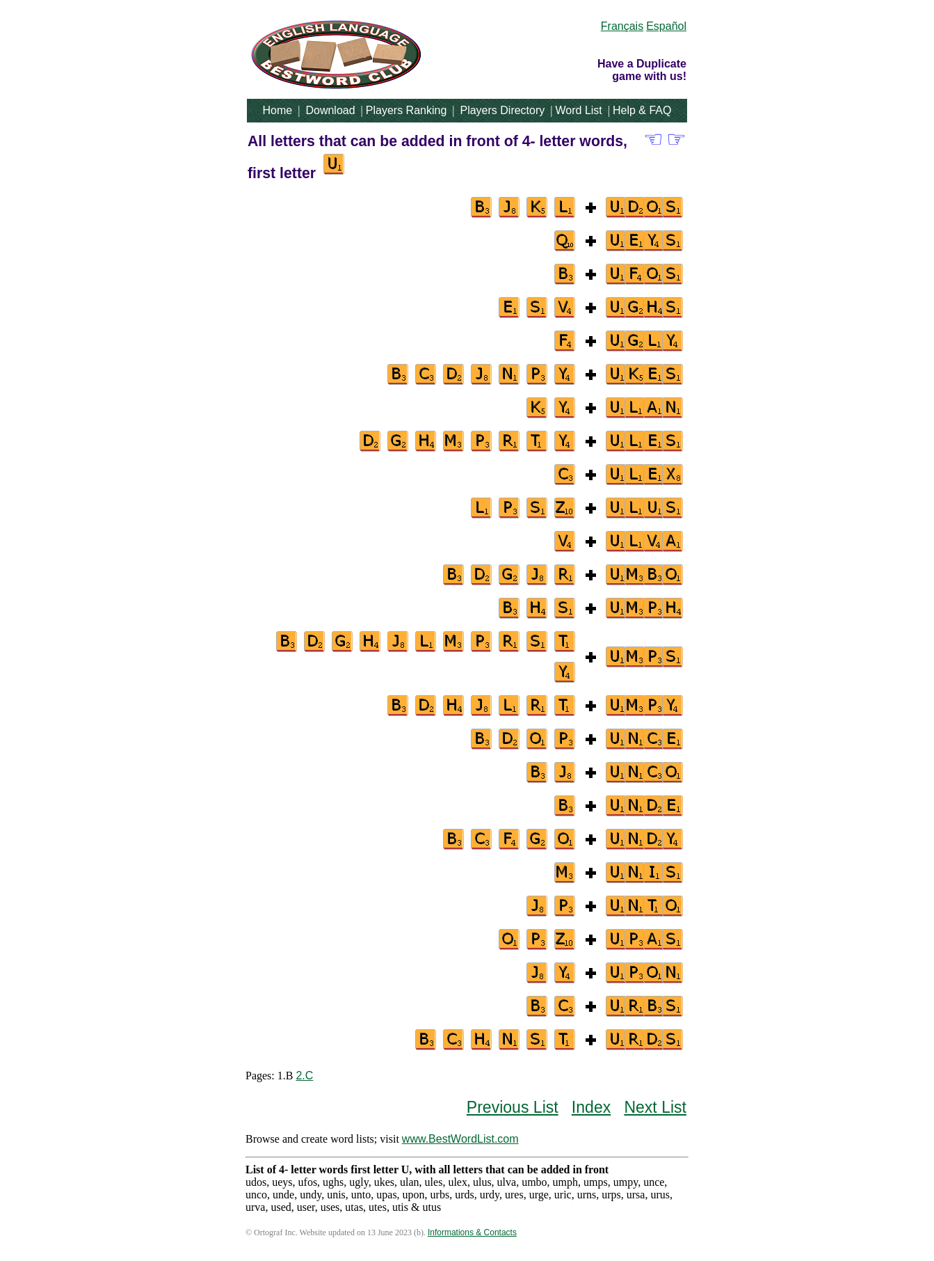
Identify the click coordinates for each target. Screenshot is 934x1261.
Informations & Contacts (472, 1232)
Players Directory (502, 110)
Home (278, 110)
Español (666, 26)
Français (622, 26)
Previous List (512, 1107)
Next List (655, 1107)
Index (591, 1107)
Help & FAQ (642, 110)
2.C (304, 1075)
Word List (579, 110)
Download (330, 110)
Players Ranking (406, 110)
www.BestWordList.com (460, 1139)
